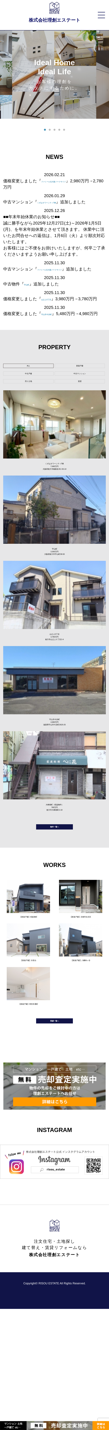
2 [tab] (49, 129)
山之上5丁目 (52, 311)
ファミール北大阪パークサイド (71, 180)
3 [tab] (54, 129)
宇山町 (30, 296)
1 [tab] (45, 129)
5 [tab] (64, 129)
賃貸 (80, 418)
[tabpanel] (54, 74)
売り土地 (28, 418)
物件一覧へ (54, 926)
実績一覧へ (54, 1138)
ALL (28, 391)
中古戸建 (28, 405)
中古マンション (80, 405)
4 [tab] (59, 129)
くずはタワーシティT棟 (60, 202)
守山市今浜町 (53, 332)
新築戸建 (79, 391)
